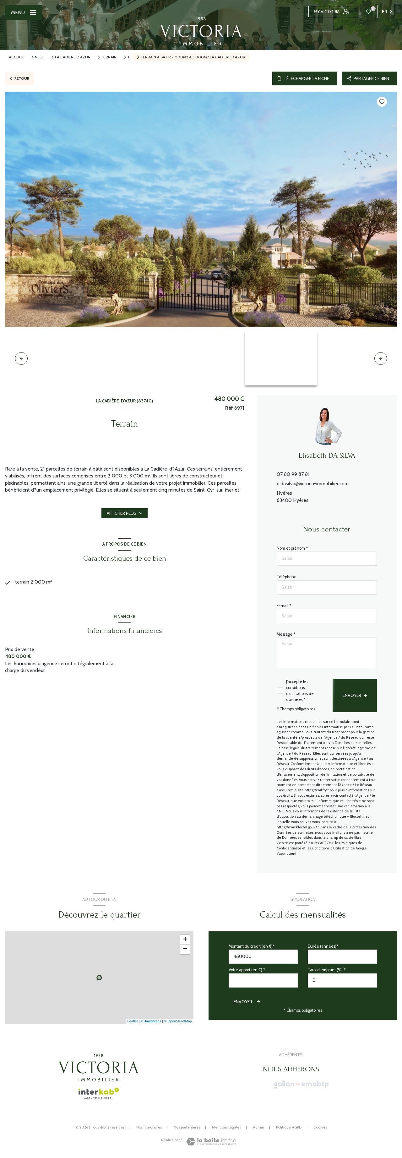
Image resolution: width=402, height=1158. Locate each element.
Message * (286, 634)
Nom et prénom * (292, 548)
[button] (380, 358)
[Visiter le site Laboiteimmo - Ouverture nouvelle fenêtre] (211, 1141)
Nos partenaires (187, 1127)
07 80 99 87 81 (293, 474)
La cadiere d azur (72, 57)
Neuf (39, 57)
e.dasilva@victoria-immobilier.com (313, 484)
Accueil (16, 57)
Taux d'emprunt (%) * (326, 969)
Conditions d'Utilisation (331, 848)
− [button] (185, 949)
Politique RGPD (289, 1127)
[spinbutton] (342, 980)
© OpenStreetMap (178, 1021)
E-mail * (284, 605)
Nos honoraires (149, 1127)
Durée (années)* (323, 946)
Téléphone (286, 576)
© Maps (151, 1021)
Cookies (320, 1127)
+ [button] (185, 940)
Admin (258, 1127)
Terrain (109, 57)
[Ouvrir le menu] (23, 12)
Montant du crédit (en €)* (251, 946)
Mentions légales (226, 1127)
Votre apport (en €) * (247, 969)
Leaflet (133, 1021)
